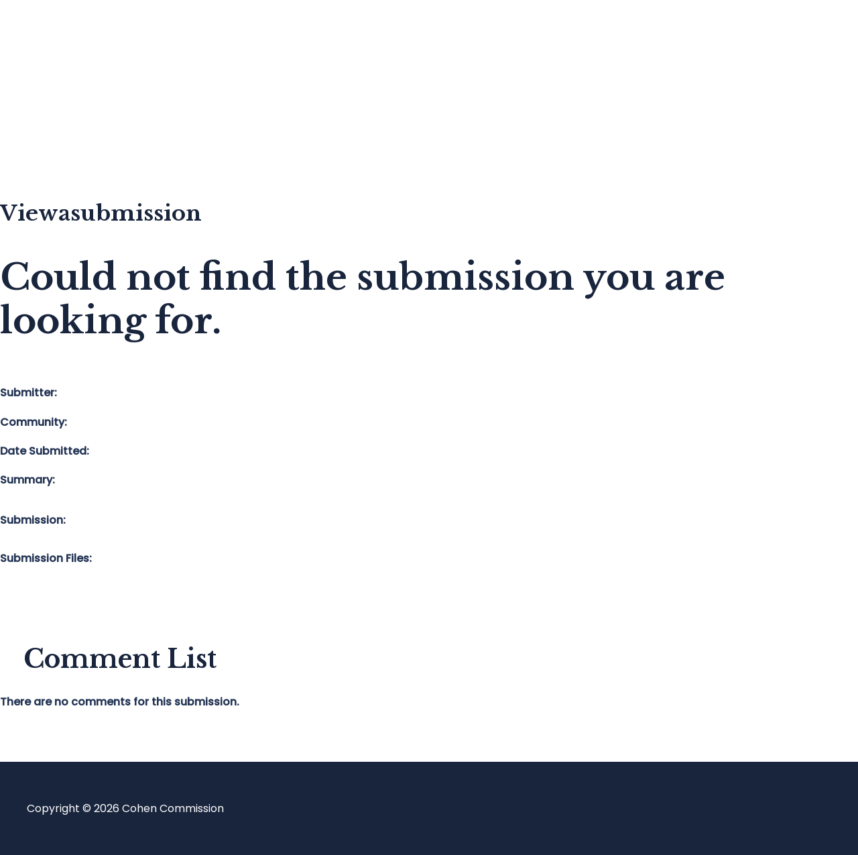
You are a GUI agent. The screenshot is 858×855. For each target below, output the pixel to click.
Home (69, 37)
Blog (65, 91)
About (70, 144)
